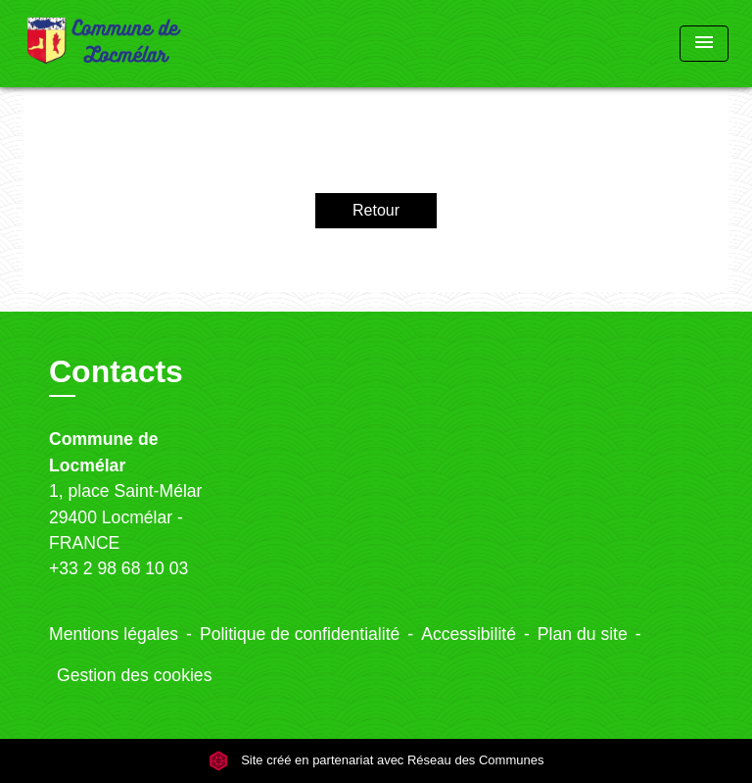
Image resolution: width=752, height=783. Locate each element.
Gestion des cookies (134, 675)
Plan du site (583, 634)
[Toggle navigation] (704, 43)
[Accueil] (104, 43)
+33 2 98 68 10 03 (118, 568)
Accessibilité (468, 634)
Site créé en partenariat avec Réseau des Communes (376, 760)
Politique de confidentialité (300, 634)
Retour (376, 210)
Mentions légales (113, 634)
